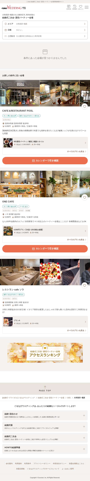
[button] (45, 415)
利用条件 (27, 464)
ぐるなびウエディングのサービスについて (43, 469)
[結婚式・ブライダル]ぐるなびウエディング (18, 398)
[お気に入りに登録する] (84, 106)
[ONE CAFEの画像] (45, 184)
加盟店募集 (20, 469)
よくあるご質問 (68, 469)
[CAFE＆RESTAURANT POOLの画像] (45, 93)
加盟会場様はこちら (76, 464)
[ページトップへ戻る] (45, 389)
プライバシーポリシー (41, 464)
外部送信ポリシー (59, 464)
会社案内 (9, 464)
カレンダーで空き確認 (45, 160)
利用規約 (18, 464)
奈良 (69, 398)
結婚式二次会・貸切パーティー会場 (51, 398)
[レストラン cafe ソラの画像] (45, 272)
